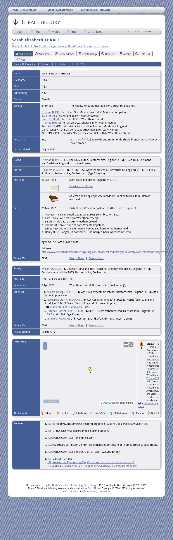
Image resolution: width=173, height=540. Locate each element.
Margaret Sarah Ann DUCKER (63, 299)
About (66, 491)
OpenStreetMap (111, 402)
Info (74, 32)
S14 (50, 423)
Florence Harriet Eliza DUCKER (64, 311)
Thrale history (40, 22)
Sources (45, 64)
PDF (82, 64)
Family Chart (96, 258)
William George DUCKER (60, 292)
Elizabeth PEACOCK (53, 170)
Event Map (60, 64)
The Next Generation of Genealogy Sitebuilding (72, 485)
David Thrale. (94, 488)
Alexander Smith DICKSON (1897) (70, 306)
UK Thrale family (79, 139)
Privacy (93, 491)
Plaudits (75, 491)
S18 (50, 437)
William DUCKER (51, 268)
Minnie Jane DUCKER (58, 318)
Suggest (22, 59)
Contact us (104, 491)
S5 (49, 430)
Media (56, 32)
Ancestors (42, 54)
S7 (49, 458)
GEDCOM (142, 54)
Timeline (108, 54)
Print (137, 31)
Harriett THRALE (51, 119)
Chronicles (95, 32)
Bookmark (151, 31)
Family (125, 54)
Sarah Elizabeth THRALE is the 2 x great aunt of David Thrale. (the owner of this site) (61, 46)
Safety (85, 491)
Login (20, 32)
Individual (23, 54)
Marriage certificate (81, 186)
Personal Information (25, 64)
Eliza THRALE (49, 115)
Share (125, 31)
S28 (50, 444)
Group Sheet (76, 258)
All (73, 64)
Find (38, 32)
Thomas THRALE (51, 112)
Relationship (88, 54)
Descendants (64, 54)
